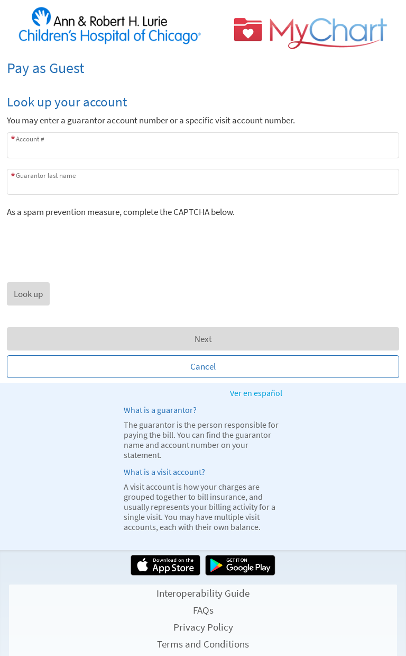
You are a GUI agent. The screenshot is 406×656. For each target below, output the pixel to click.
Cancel (203, 366)
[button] (28, 293)
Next (203, 339)
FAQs (203, 610)
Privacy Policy (203, 627)
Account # (30, 138)
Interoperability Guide (203, 593)
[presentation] (87, 238)
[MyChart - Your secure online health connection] (203, 28)
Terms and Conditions (203, 643)
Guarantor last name (46, 175)
